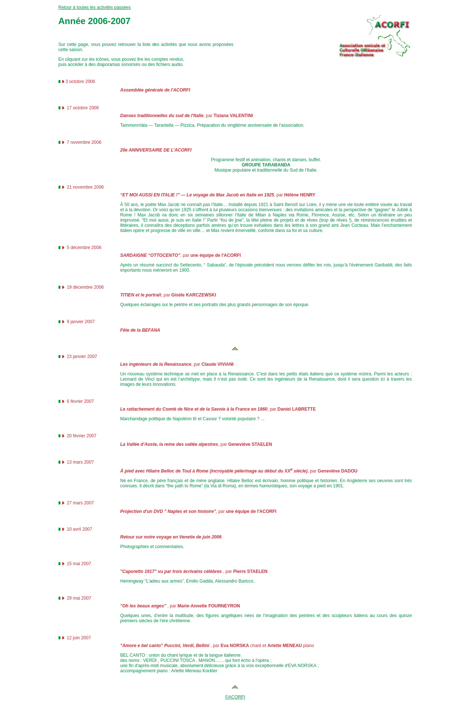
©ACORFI (235, 697)
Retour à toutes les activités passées (95, 7)
